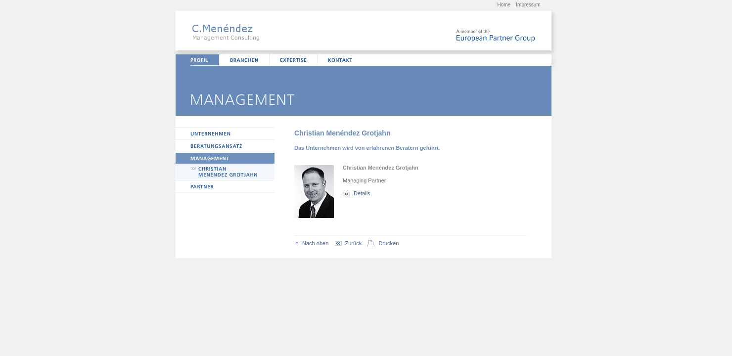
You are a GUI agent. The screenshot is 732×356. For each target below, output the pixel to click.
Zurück (348, 243)
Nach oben (312, 243)
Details (356, 193)
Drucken (383, 243)
